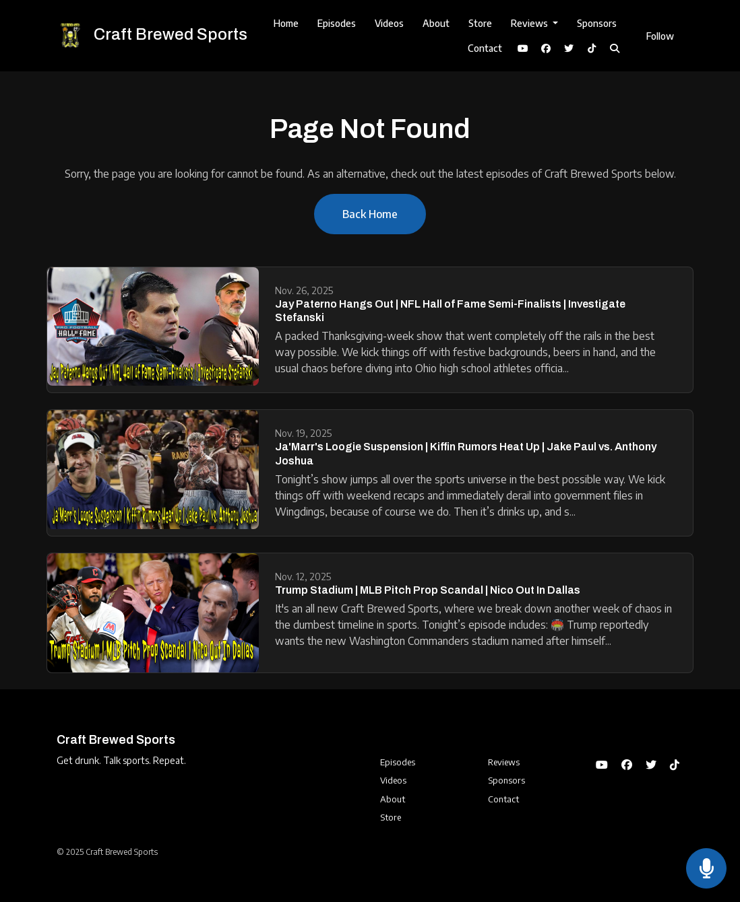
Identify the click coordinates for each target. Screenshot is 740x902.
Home (286, 23)
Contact (485, 48)
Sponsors (597, 23)
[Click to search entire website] (614, 48)
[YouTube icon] (602, 764)
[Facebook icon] (626, 764)
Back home (370, 214)
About (436, 23)
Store (480, 23)
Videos (389, 23)
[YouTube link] (523, 48)
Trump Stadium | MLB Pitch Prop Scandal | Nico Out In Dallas (427, 590)
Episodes (336, 23)
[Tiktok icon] (674, 764)
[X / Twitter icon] (651, 764)
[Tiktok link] (591, 48)
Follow (660, 36)
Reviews (530, 23)
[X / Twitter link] (568, 48)
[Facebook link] (545, 48)
